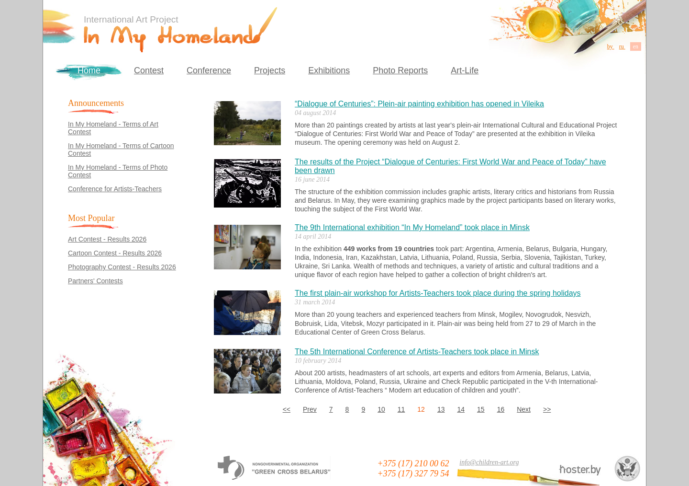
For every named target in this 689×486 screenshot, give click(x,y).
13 (441, 409)
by (610, 46)
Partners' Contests (95, 281)
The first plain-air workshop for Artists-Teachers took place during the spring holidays (438, 293)
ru (622, 46)
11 (401, 409)
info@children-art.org (489, 462)
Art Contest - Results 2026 (107, 239)
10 (381, 409)
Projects (269, 70)
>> (547, 409)
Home (89, 70)
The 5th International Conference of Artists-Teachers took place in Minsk (417, 351)
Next (524, 409)
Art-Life (464, 70)
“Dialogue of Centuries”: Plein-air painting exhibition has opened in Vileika (419, 104)
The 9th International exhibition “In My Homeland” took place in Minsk (412, 227)
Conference (209, 70)
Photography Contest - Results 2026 (122, 267)
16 (501, 409)
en (635, 46)
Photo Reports (400, 70)
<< (286, 409)
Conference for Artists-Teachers (115, 189)
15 (481, 409)
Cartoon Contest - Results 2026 (115, 253)
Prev (310, 409)
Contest (149, 70)
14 (461, 409)
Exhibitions (329, 70)
